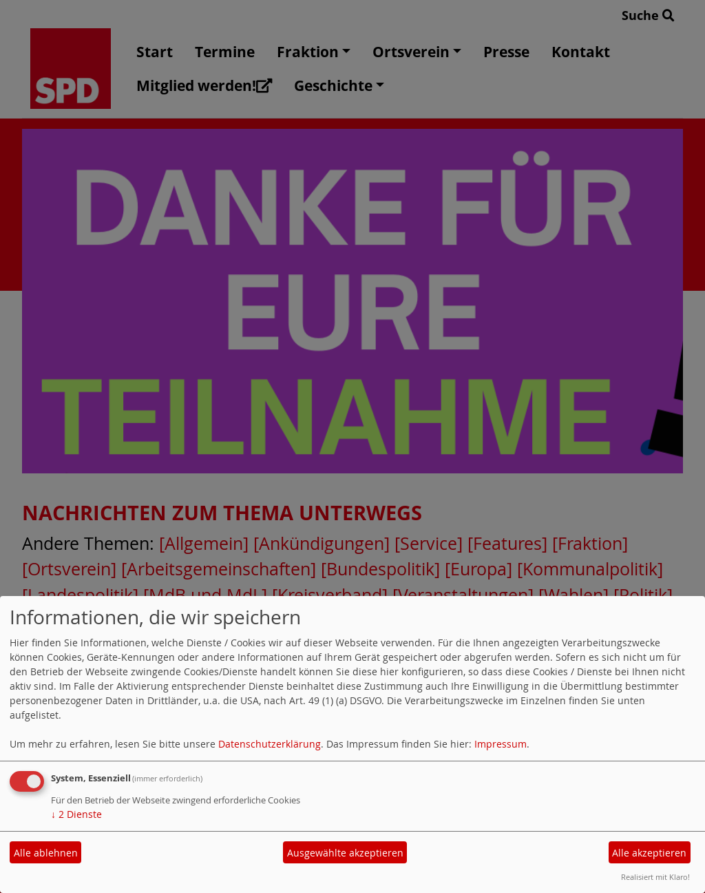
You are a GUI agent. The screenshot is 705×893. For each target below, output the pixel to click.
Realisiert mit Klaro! (655, 877)
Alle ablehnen (46, 852)
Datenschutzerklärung (269, 743)
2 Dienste (76, 814)
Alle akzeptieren (649, 852)
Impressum (500, 743)
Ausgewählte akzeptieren (345, 852)
